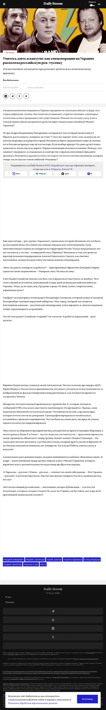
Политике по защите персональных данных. (86, 658)
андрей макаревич (14, 559)
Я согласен (87, 699)
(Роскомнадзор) (90, 652)
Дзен (64, 169)
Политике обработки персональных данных (32, 703)
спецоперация (92, 559)
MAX (47, 166)
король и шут (31, 564)
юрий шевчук (54, 559)
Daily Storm (53, 4)
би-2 (43, 564)
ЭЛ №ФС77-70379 (13, 654)
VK (71, 169)
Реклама (10, 602)
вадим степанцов (35, 559)
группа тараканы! (72, 559)
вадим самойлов (13, 564)
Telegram (56, 169)
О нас (8, 597)
